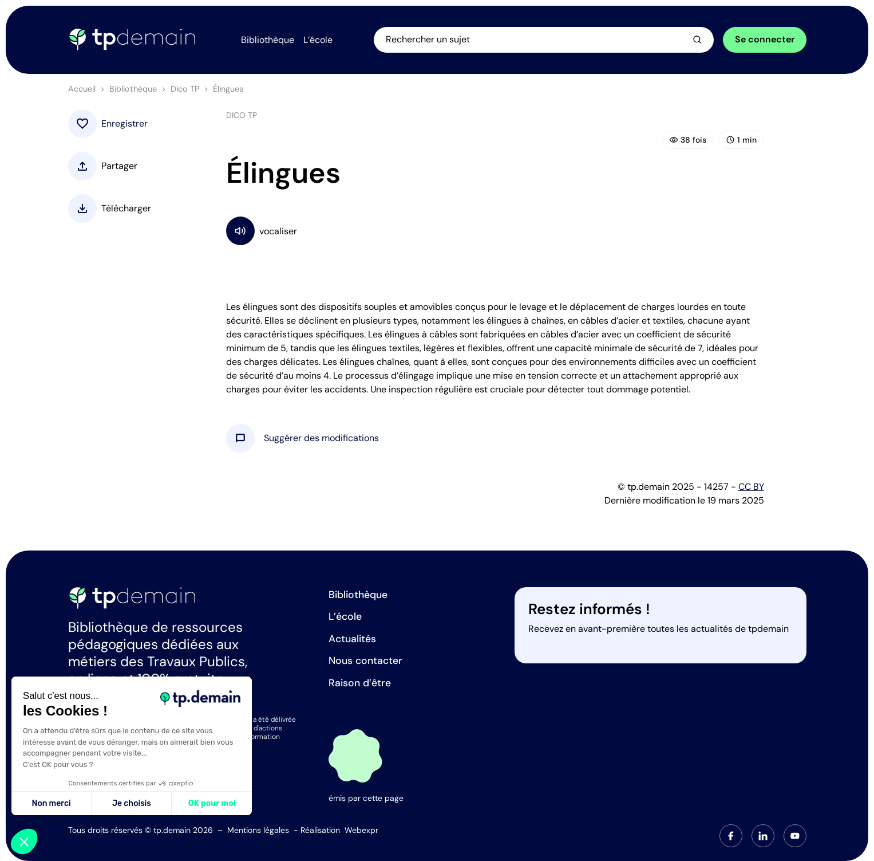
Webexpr (361, 830)
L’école (345, 616)
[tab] (730, 835)
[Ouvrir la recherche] (544, 39)
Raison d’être (360, 683)
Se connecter (764, 39)
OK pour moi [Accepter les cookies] (212, 803)
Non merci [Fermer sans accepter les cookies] (50, 803)
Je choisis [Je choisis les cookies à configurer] (131, 803)
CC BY (751, 487)
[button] (321, 438)
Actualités (352, 638)
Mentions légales (258, 830)
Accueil (82, 89)
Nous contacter (365, 660)
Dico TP (185, 89)
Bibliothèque (133, 89)
